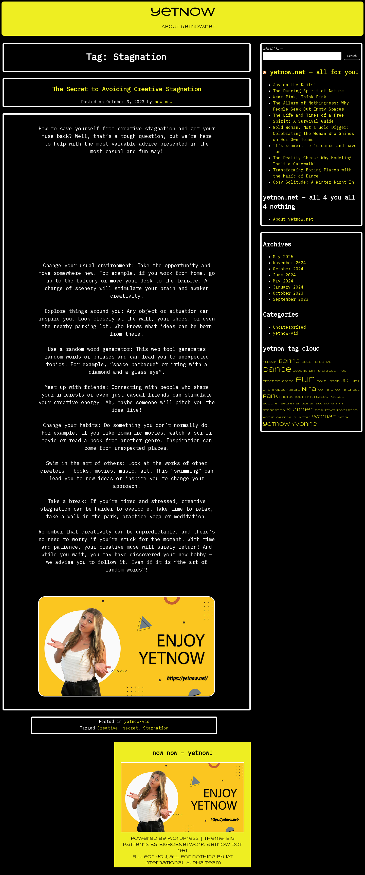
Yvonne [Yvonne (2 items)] (304, 424)
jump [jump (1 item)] (354, 381)
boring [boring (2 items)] (289, 361)
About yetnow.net (182, 28)
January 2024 (288, 287)
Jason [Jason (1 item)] (334, 381)
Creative (108, 727)
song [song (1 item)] (329, 403)
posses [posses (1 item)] (337, 397)
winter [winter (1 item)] (304, 417)
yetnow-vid (137, 721)
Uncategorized (289, 327)
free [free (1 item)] (341, 371)
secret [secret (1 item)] (287, 403)
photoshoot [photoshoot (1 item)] (291, 397)
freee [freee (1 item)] (288, 381)
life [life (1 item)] (266, 390)
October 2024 (288, 268)
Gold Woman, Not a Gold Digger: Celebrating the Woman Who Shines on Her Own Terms (313, 133)
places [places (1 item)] (321, 397)
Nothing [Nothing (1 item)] (325, 390)
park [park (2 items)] (270, 396)
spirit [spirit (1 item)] (340, 403)
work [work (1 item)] (343, 417)
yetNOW (182, 12)
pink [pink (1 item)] (309, 397)
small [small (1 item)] (316, 403)
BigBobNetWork (181, 845)
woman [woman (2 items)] (324, 417)
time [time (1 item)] (319, 410)
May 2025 (283, 256)
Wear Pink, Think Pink (299, 96)
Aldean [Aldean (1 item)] (270, 362)
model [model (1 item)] (278, 390)
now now (163, 101)
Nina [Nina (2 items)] (309, 389)
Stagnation (156, 727)
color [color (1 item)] (307, 362)
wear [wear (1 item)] (281, 417)
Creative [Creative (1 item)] (323, 362)
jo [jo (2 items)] (345, 381)
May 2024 (283, 280)
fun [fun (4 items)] (305, 380)
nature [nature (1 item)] (293, 390)
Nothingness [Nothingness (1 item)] (347, 390)
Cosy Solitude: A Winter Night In (313, 182)
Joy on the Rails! (294, 84)
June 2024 (284, 274)
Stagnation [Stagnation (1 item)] (274, 410)
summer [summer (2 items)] (299, 410)
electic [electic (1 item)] (300, 371)
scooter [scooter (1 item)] (271, 403)
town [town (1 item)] (330, 410)
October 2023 (288, 293)
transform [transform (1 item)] (347, 410)
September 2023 (290, 299)
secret (130, 727)
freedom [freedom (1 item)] (272, 381)
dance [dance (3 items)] (277, 370)
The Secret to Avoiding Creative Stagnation (126, 89)
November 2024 (289, 262)
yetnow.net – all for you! (314, 72)
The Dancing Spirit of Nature (308, 90)
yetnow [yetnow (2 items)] (276, 424)
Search (273, 48)
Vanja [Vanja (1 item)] (268, 417)
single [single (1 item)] (302, 403)
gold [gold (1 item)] (321, 381)
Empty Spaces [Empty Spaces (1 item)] (322, 371)
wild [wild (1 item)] (291, 417)
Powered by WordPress (165, 839)
